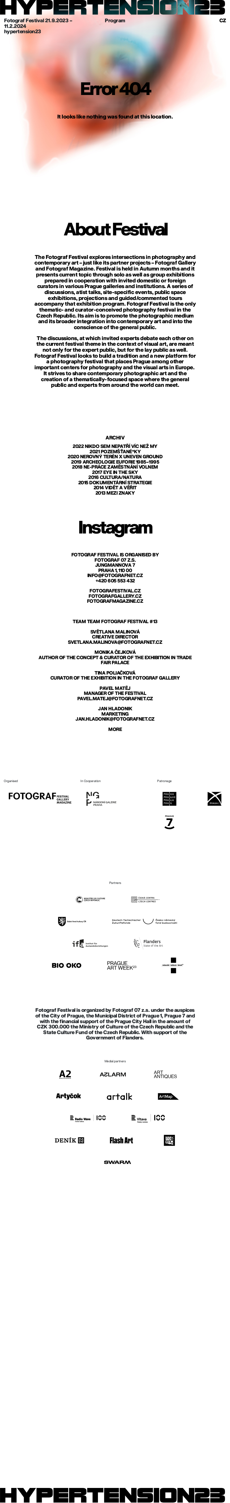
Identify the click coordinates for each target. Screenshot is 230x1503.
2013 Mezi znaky (115, 493)
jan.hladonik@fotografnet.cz (115, 719)
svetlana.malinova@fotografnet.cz (115, 642)
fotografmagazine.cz (115, 601)
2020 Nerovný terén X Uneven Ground (115, 457)
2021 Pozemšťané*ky (115, 451)
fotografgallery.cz (115, 596)
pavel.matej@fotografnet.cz (115, 698)
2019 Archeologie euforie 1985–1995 (115, 462)
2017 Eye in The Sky (115, 472)
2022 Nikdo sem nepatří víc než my (115, 446)
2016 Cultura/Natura (115, 477)
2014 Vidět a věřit (115, 488)
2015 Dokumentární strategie (115, 483)
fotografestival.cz (115, 591)
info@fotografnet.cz (115, 575)
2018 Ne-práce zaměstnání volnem (115, 467)
